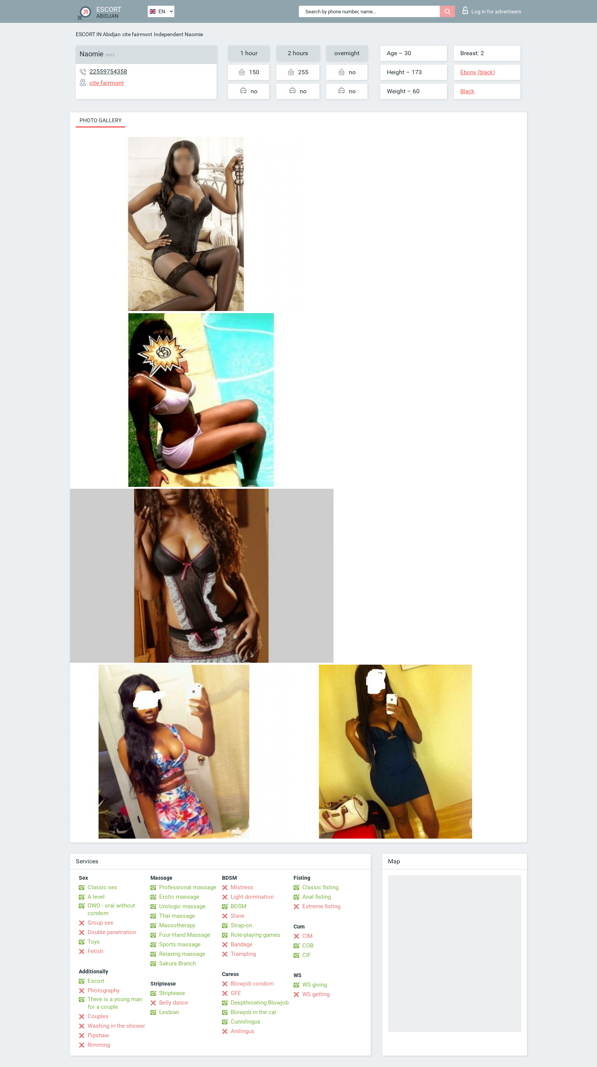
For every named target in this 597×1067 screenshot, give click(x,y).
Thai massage (177, 915)
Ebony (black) (477, 72)
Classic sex (102, 887)
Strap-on (241, 925)
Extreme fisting (321, 906)
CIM (307, 936)
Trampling (243, 954)
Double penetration (112, 932)
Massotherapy (177, 925)
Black (467, 91)
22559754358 (108, 71)
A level (96, 896)
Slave (237, 915)
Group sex (100, 922)
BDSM (238, 906)
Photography (104, 990)
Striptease (172, 993)
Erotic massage (179, 896)
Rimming (99, 1044)
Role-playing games (255, 934)
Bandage (241, 944)
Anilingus (242, 1031)
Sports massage (180, 944)
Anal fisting (316, 896)
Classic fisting (320, 887)
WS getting (316, 994)
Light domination (252, 896)
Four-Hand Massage (184, 934)
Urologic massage (182, 906)
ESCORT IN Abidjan (98, 34)
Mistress (242, 887)
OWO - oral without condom (111, 909)
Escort (96, 981)
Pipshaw (98, 1035)
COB (307, 945)
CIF (306, 955)
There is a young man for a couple (115, 1003)
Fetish (95, 951)
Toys (94, 941)
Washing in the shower (116, 1025)
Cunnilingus (245, 1021)
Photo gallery (100, 120)
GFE (236, 993)
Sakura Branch (177, 963)
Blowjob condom (252, 983)
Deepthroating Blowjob (260, 1002)
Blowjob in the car (253, 1012)
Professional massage (187, 887)
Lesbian (169, 1012)
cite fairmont (137, 34)
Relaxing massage (182, 954)
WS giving (314, 984)
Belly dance (173, 1002)
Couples (98, 1016)
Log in (492, 10)
